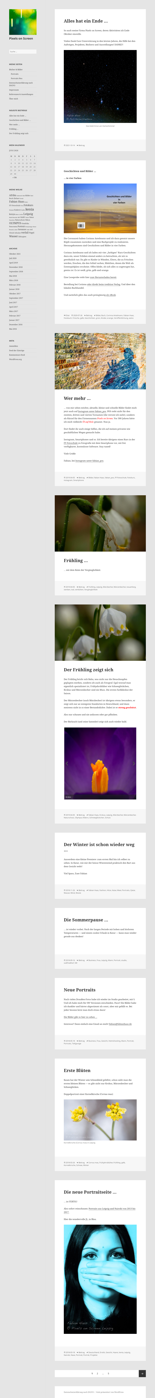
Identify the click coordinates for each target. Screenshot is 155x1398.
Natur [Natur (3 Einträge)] (31, 217)
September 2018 (16, 271)
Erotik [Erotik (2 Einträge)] (21, 198)
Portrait (117, 960)
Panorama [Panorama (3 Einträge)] (13, 226)
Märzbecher (108, 587)
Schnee (79, 1165)
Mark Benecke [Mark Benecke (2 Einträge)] (13, 217)
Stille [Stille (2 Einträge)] (28, 229)
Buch (103, 315)
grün (98, 318)
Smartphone (78, 480)
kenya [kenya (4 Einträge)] (12, 214)
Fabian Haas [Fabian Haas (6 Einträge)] (16, 201)
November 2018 (16, 267)
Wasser (67, 893)
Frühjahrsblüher (106, 1162)
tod (72, 589)
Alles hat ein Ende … (17, 116)
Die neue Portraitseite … (90, 1192)
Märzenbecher (120, 587)
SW (76, 963)
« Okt (14, 177)
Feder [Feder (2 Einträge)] (26, 202)
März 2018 (13, 280)
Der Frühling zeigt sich (18, 133)
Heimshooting (114, 1041)
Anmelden (13, 346)
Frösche (76, 318)
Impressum (14, 90)
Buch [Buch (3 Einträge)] (11, 198)
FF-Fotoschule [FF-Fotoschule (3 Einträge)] (14, 205)
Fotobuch (68, 318)
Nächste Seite (142, 1373)
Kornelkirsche (69, 1165)
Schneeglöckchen (96, 817)
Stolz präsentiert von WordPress (110, 1392)
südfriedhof (69, 963)
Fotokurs (131, 477)
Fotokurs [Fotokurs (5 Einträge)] (28, 205)
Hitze (109, 890)
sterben (67, 589)
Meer (119, 890)
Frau (98, 960)
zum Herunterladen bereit (103, 277)
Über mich (13, 99)
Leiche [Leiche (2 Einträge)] (21, 214)
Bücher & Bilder (16, 69)
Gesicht (104, 1041)
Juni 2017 (13, 302)
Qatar (132, 890)
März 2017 (13, 311)
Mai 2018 (13, 276)
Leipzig (99, 587)
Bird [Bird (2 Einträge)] (32, 195)
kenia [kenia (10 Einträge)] (30, 209)
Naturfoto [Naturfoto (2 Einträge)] (12, 220)
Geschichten (90, 318)
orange (110, 318)
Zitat (68, 315)
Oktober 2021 (15, 254)
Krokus (102, 815)
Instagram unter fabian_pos (89, 460)
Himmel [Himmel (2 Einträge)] (11, 210)
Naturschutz (69, 817)
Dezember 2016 (15, 324)
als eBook (111, 295)
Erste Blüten (77, 1070)
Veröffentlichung (121, 318)
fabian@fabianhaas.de (120, 1024)
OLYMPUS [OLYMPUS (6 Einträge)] (15, 223)
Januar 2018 (14, 289)
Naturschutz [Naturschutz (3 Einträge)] (20, 220)
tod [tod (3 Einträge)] (31, 229)
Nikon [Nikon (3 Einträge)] (27, 220)
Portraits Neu (16, 78)
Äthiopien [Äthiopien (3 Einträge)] (22, 236)
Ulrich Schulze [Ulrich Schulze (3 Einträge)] (15, 233)
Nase (73, 1355)
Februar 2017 (14, 315)
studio (124, 960)
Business (92, 960)
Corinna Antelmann (114, 315)
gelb (82, 318)
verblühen (79, 589)
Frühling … (13, 129)
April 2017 (13, 307)
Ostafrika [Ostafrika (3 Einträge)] (25, 223)
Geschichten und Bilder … (20, 120)
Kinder (103, 318)
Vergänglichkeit (90, 589)
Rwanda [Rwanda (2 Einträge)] (11, 229)
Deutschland (93, 1352)
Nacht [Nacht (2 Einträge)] (27, 217)
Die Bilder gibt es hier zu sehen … (80, 1017)
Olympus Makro (82, 817)
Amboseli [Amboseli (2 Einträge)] (19, 195)
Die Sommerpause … (86, 920)
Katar (114, 890)
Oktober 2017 (15, 293)
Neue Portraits (79, 990)
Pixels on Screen (21, 38)
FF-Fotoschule (120, 477)
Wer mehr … (14, 124)
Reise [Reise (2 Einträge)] (34, 226)
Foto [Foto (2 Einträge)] (22, 205)
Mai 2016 (13, 329)
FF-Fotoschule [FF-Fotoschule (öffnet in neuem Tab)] (71, 443)
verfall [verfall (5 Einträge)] (25, 232)
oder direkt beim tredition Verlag (103, 284)
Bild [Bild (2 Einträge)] (24, 195)
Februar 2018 (14, 285)
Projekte (93, 1355)
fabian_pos (109, 477)
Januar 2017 (14, 320)
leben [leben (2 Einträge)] (17, 214)
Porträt (86, 1355)
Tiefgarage (76, 1043)
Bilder (98, 315)
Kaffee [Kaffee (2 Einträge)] (23, 210)
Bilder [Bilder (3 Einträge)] (27, 195)
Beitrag (82, 145)
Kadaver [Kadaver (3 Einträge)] (17, 210)
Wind (73, 893)
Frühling (91, 587)
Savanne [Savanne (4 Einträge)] (22, 229)
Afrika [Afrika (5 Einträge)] (12, 195)
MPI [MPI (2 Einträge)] (19, 217)
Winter (86, 1165)
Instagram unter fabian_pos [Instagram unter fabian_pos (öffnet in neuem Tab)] (92, 411)
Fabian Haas (129, 315)
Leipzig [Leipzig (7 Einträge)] (28, 214)
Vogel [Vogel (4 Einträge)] (31, 232)
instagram (68, 480)
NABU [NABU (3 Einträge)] (22, 217)
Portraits (14, 74)
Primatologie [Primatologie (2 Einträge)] (29, 226)
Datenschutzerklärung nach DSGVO (79, 1392)
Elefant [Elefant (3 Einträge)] (16, 198)
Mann (110, 960)
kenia (121, 1352)
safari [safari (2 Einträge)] (16, 229)
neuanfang (131, 587)
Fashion (102, 890)
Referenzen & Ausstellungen (21, 94)
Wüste (78, 893)
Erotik (102, 1352)
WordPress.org (15, 359)
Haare (115, 1352)
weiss (131, 318)
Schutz (108, 817)
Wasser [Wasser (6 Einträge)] (13, 236)
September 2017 (16, 298)
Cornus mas (93, 1162)
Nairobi (67, 1355)
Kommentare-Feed (17, 355)
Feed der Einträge (16, 350)
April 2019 (13, 262)
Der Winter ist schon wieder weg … (99, 847)
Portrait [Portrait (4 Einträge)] (21, 226)
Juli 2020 (12, 258)
